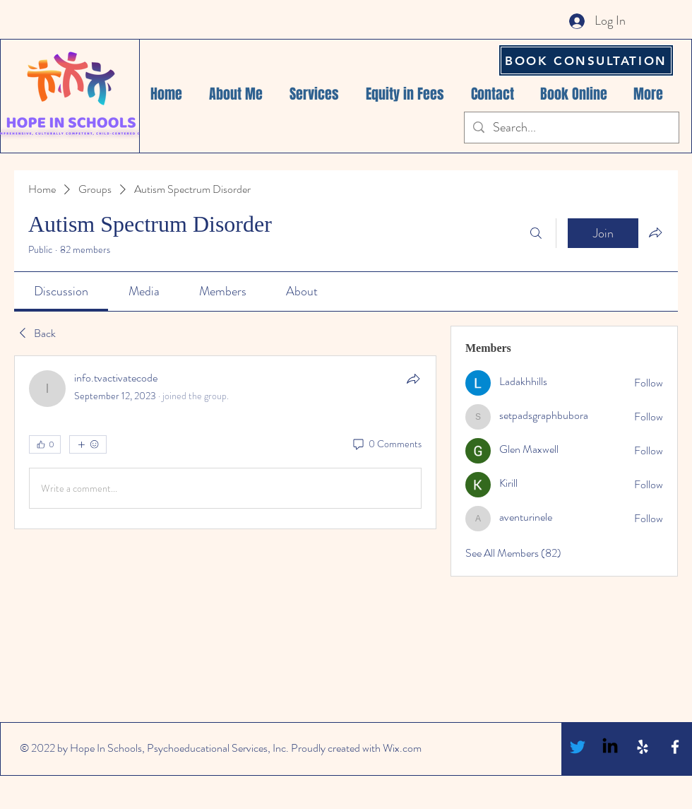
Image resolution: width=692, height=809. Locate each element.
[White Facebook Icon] (675, 747)
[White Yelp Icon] (642, 747)
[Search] (535, 233)
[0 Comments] (386, 444)
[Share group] (655, 232)
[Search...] (571, 127)
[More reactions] (88, 444)
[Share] (413, 378)
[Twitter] (577, 747)
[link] (61, 291)
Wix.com (402, 748)
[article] (225, 442)
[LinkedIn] (610, 747)
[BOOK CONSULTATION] (586, 60)
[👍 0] (45, 444)
